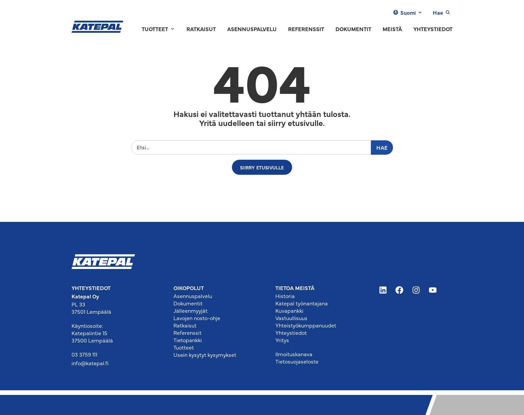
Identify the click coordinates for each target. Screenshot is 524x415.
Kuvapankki (289, 310)
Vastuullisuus (291, 317)
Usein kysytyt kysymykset (204, 354)
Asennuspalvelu (192, 295)
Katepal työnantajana (301, 303)
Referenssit (187, 332)
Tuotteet (183, 347)
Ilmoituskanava (293, 354)
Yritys (282, 339)
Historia (285, 295)
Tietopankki (187, 339)
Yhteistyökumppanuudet (305, 325)
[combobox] (251, 147)
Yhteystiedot (291, 332)
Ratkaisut (184, 325)
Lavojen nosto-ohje (196, 317)
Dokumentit (188, 303)
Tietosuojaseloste (296, 361)
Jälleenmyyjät (190, 310)
